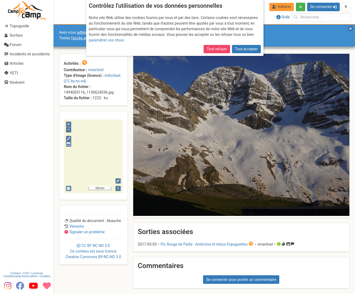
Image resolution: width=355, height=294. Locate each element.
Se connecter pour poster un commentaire (241, 279)
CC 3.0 (93, 251)
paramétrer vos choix (106, 40)
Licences (37, 273)
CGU (26, 273)
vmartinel (96, 70)
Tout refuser (217, 49)
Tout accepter (246, 49)
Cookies (45, 276)
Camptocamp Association (20, 276)
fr (346, 7)
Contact (15, 273)
